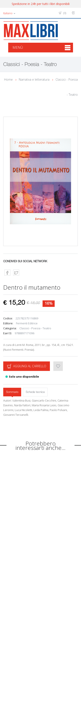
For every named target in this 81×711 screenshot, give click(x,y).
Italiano (9, 13)
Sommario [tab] (12, 392)
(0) (62, 13)
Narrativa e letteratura (34, 79)
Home (8, 79)
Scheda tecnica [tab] (35, 392)
